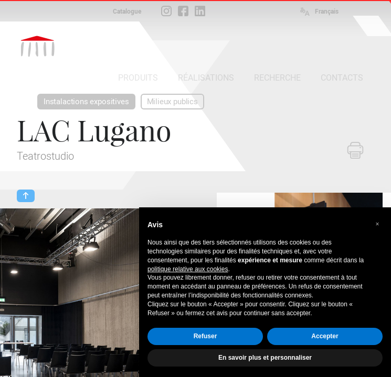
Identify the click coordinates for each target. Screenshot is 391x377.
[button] (377, 224)
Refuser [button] (205, 336)
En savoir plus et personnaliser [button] (265, 357)
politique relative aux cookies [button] (187, 269)
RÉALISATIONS (206, 78)
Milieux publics (172, 101)
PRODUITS (138, 78)
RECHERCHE (277, 78)
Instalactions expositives (86, 101)
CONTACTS (342, 78)
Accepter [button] (324, 336)
